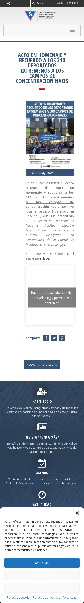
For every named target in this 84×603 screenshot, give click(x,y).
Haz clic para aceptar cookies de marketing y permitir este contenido (52, 297)
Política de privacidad (46, 597)
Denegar (42, 575)
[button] (77, 513)
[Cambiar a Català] (73, 3)
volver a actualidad (42, 365)
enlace (44, 258)
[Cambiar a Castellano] (61, 3)
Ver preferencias (42, 587)
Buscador (40, 3)
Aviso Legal (70, 597)
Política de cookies (19, 597)
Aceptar (42, 563)
